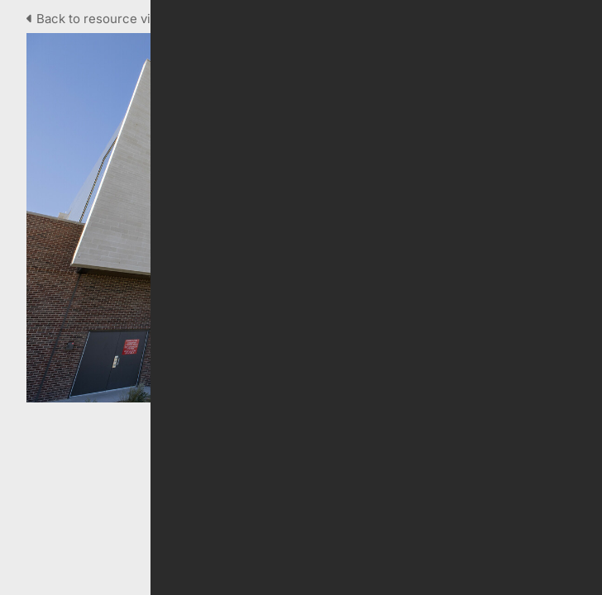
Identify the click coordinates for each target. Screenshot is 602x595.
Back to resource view (98, 18)
